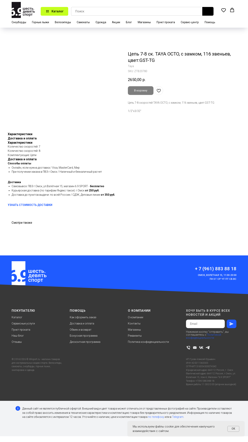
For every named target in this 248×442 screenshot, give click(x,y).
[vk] (201, 347)
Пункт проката (166, 22)
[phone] (188, 347)
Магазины (144, 22)
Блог (129, 22)
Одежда (101, 22)
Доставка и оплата (82, 323)
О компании (135, 317)
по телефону (156, 416)
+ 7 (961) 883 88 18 (215, 268)
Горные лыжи (40, 22)
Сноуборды (19, 22)
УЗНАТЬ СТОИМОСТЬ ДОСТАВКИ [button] (30, 204)
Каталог (17, 317)
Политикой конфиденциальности (203, 336)
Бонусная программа (83, 335)
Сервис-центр (190, 22)
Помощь (210, 22)
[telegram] (207, 347)
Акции (116, 22)
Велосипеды (63, 22)
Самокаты (83, 22)
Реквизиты (135, 335)
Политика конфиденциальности (148, 341)
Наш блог (18, 335)
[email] (194, 347)
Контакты (134, 323)
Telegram (177, 416)
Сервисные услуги (23, 323)
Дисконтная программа (85, 341)
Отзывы (17, 341)
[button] (223, 10)
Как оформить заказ (83, 317)
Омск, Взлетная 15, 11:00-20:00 (217, 275)
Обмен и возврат (80, 329)
